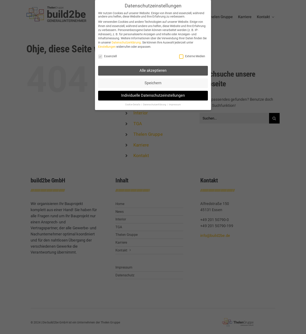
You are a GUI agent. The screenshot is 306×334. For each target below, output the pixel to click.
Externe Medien (192, 56)
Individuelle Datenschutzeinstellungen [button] (153, 95)
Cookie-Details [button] (133, 104)
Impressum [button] (175, 104)
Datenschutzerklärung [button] (155, 104)
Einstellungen (107, 46)
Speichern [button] (153, 83)
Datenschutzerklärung (126, 42)
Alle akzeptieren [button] (153, 70)
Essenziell (107, 56)
